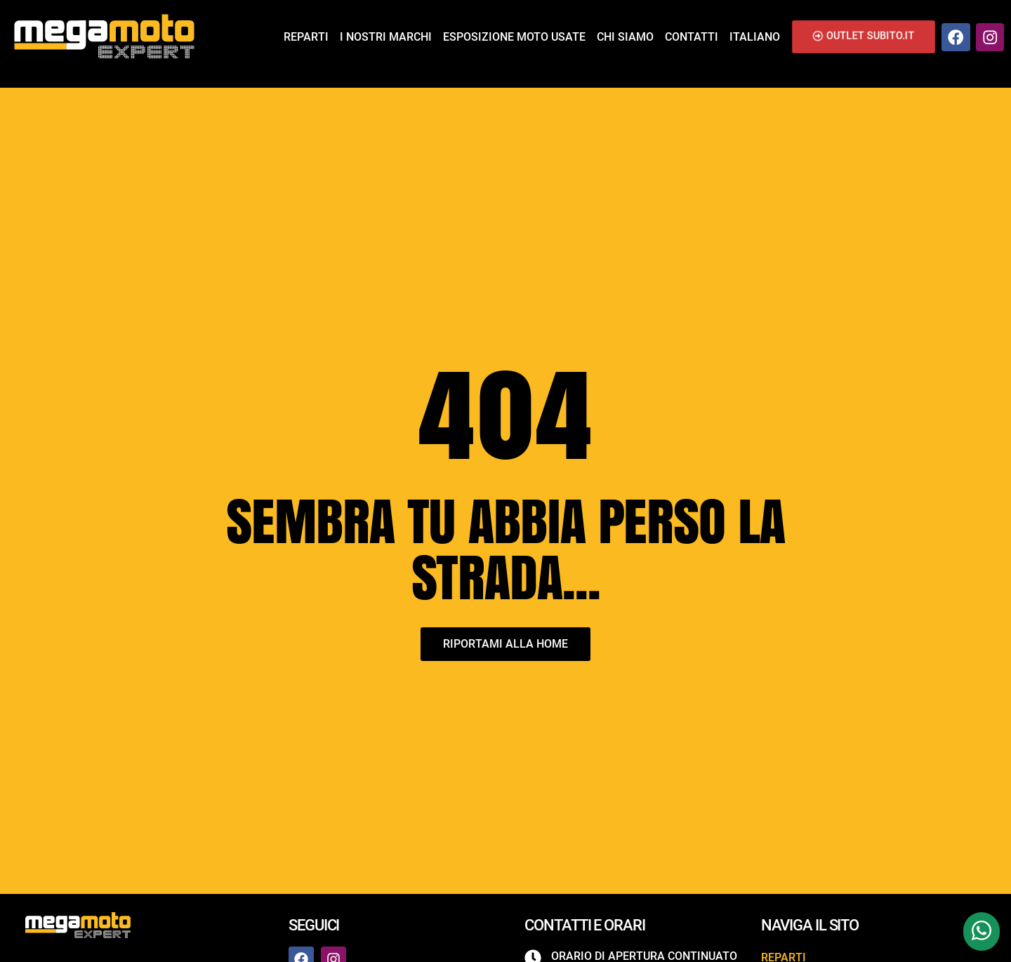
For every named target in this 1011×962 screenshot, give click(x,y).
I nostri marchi (386, 37)
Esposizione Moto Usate (514, 37)
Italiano (754, 37)
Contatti (691, 37)
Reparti (306, 37)
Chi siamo (625, 37)
